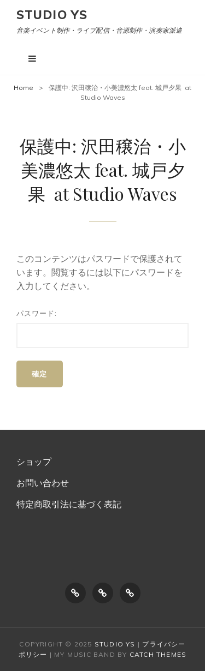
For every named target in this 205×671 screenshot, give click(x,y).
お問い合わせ (42, 482)
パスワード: (102, 328)
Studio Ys (51, 14)
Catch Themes (158, 654)
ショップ (33, 461)
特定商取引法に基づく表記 (68, 504)
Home (23, 87)
